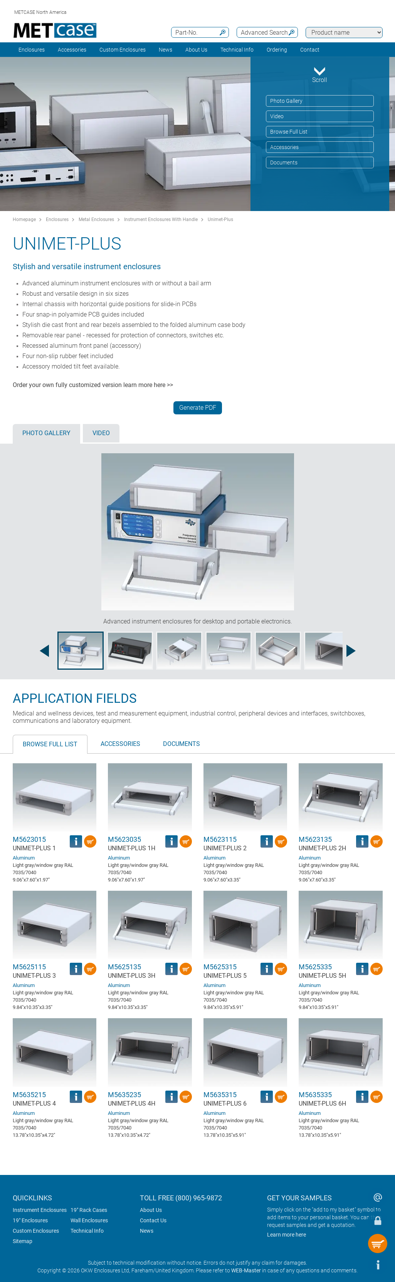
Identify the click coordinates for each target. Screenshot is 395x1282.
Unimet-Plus (220, 219)
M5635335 (315, 1095)
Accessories (72, 50)
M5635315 (220, 1095)
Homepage (24, 219)
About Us (151, 1210)
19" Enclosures (30, 1220)
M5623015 (29, 839)
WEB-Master (246, 1270)
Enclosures (31, 50)
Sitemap (22, 1241)
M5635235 (124, 1095)
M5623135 (315, 839)
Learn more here (286, 1235)
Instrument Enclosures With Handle (161, 219)
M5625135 (124, 967)
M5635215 (29, 1095)
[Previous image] (44, 650)
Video (277, 116)
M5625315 (220, 967)
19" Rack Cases (89, 1210)
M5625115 (29, 967)
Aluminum (24, 858)
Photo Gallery (286, 101)
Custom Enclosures (122, 50)
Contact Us (153, 1220)
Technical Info (87, 1231)
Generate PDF (197, 407)
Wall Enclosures (89, 1220)
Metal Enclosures (96, 219)
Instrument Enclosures (40, 1210)
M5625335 (315, 967)
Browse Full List (289, 132)
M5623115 (220, 839)
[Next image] (351, 650)
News (165, 50)
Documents (284, 162)
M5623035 (124, 839)
